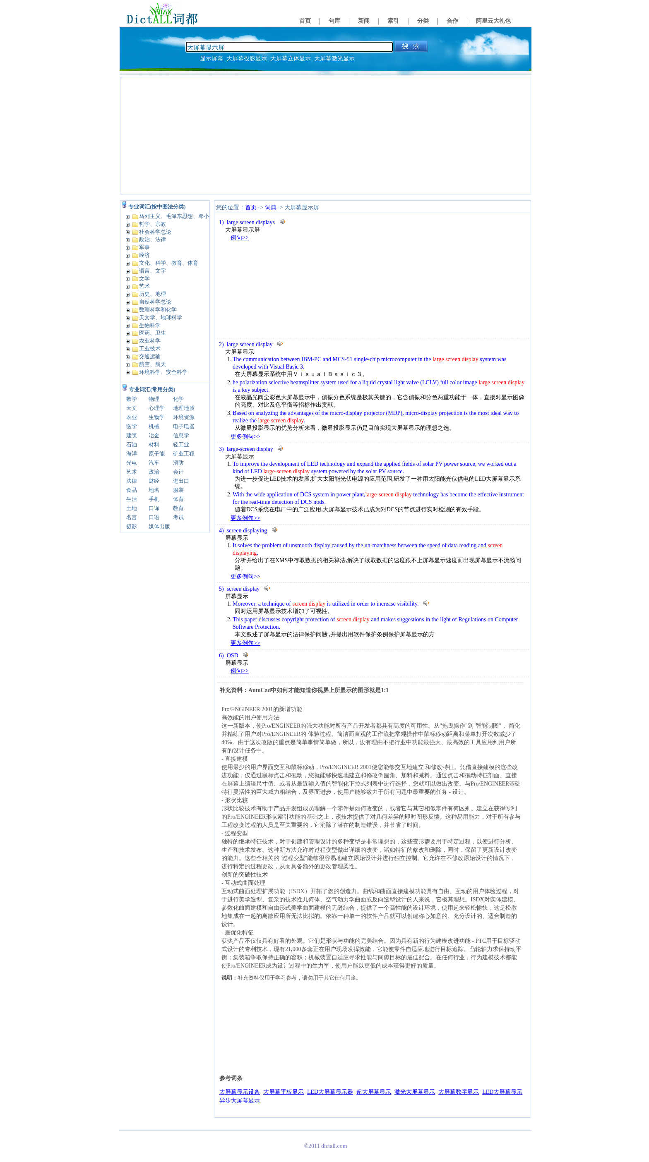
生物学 (157, 417)
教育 (178, 508)
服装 (178, 490)
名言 (131, 517)
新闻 (364, 21)
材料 (154, 444)
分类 (423, 21)
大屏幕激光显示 (334, 58)
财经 (154, 481)
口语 (154, 517)
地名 (154, 490)
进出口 (181, 481)
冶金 (154, 435)
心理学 (157, 408)
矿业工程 (184, 453)
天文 (131, 408)
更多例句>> (245, 437)
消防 (178, 463)
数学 (131, 399)
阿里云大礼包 (493, 21)
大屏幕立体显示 (290, 58)
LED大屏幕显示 (502, 1092)
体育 (178, 499)
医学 (131, 426)
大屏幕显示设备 (239, 1092)
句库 (334, 21)
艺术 (131, 472)
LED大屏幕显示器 (330, 1092)
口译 (154, 508)
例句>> (240, 238)
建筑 (131, 435)
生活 (131, 499)
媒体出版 (159, 526)
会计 (178, 472)
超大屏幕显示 (373, 1092)
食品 (131, 490)
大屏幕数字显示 (458, 1092)
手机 (154, 499)
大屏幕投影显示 (246, 58)
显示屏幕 (211, 58)
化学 (178, 399)
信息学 (181, 435)
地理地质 (184, 408)
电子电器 (184, 426)
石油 (131, 444)
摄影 (131, 526)
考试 (178, 517)
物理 (154, 399)
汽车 (154, 463)
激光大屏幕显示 (414, 1092)
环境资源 (184, 417)
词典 (270, 207)
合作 (452, 21)
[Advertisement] (325, 136)
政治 (154, 472)
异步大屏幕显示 (239, 1100)
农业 (131, 417)
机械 (154, 426)
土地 (131, 508)
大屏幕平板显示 (283, 1092)
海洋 (131, 453)
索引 (393, 21)
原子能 (157, 453)
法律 (131, 481)
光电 (131, 463)
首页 (305, 21)
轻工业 (181, 444)
